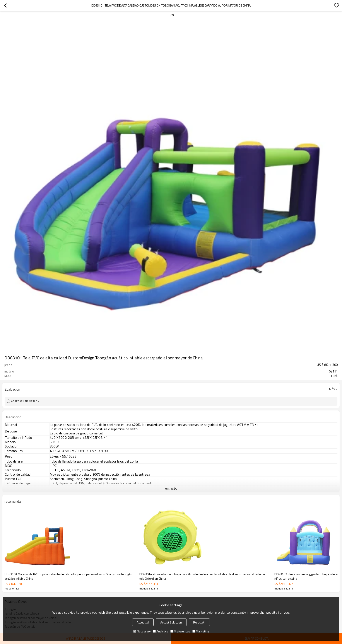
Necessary (142, 631)
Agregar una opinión (25, 401)
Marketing (200, 631)
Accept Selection (171, 622)
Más (332, 389)
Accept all (143, 622)
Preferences (180, 631)
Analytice (160, 631)
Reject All (199, 622)
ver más (171, 489)
